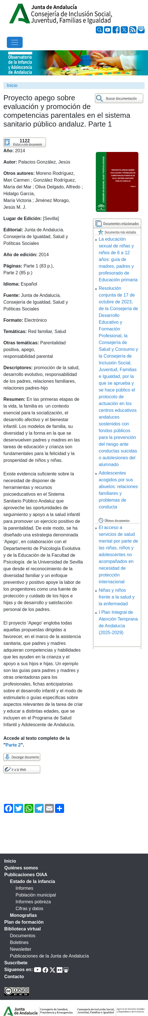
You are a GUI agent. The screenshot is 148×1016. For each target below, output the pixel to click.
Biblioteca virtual (22, 928)
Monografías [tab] (23, 915)
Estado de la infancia (32, 881)
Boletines (19, 942)
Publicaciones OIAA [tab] (25, 874)
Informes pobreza (33, 901)
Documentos (22, 935)
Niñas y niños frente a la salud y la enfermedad (116, 597)
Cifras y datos (29, 908)
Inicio (12, 85)
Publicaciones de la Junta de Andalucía (49, 956)
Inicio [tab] (10, 861)
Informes (24, 888)
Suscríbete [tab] (16, 962)
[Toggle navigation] (15, 42)
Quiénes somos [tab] (21, 867)
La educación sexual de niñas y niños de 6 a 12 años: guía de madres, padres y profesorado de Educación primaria (118, 259)
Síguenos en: (18, 969)
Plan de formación (24, 922)
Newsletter (20, 949)
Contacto (14, 976)
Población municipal (36, 895)
